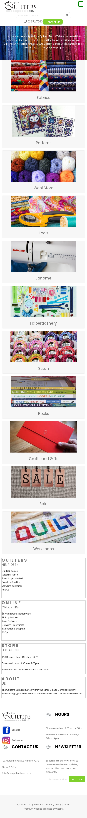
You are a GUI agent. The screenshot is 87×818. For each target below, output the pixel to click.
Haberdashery (43, 323)
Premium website (32, 808)
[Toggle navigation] (80, 4)
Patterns (43, 142)
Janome (43, 278)
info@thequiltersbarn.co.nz (16, 772)
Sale (43, 503)
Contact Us (52, 22)
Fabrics (43, 97)
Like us (11, 729)
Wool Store (43, 188)
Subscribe (77, 779)
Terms (66, 804)
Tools (43, 233)
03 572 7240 (33, 21)
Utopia (60, 808)
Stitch (43, 368)
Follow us (12, 740)
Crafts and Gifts (43, 458)
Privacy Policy (53, 804)
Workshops (43, 548)
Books (43, 413)
